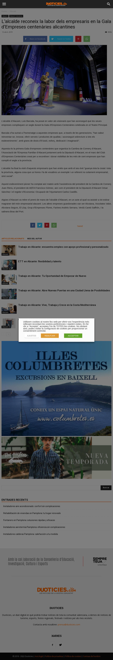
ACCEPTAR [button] (73, 335)
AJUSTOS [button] (31, 335)
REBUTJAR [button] (50, 335)
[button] (109, 4)
